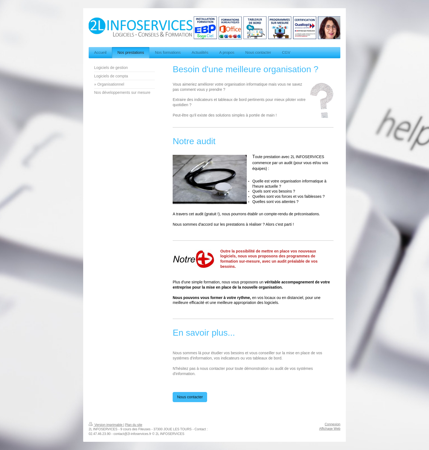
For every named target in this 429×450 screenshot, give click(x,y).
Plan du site (133, 425)
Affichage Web (329, 429)
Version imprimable (106, 425)
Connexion (332, 424)
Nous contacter (190, 397)
